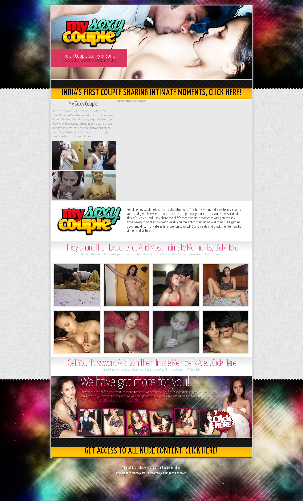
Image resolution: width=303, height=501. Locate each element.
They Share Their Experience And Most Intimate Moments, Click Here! (152, 248)
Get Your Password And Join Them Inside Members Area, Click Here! (152, 363)
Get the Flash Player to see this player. (131, 101)
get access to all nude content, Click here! (151, 451)
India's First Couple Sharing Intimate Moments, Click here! (152, 93)
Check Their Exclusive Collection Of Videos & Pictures (114, 400)
